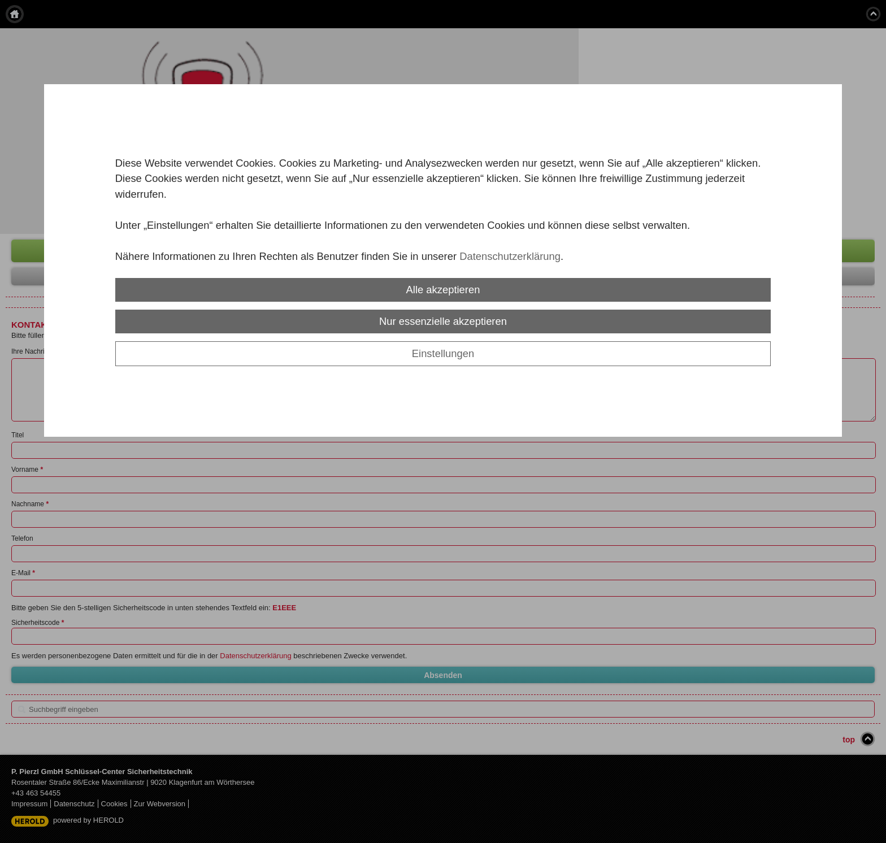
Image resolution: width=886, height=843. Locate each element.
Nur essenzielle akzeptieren (443, 321)
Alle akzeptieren (443, 290)
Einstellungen (443, 353)
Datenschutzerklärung (510, 256)
